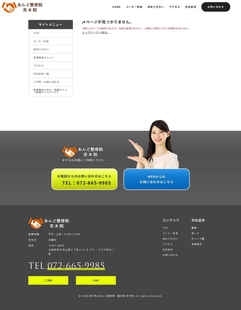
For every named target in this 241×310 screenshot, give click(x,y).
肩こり (195, 233)
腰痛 (194, 227)
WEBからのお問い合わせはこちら (157, 179)
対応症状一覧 (41, 74)
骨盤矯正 (197, 244)
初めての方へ (156, 7)
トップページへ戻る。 (96, 32)
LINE (96, 280)
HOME (117, 7)
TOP (36, 33)
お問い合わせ (215, 7)
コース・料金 (134, 7)
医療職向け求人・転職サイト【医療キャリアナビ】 (50, 91)
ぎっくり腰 (198, 238)
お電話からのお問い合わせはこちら (84, 180)
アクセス (174, 7)
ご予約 (48, 280)
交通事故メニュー (44, 57)
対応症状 (190, 7)
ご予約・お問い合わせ (47, 82)
